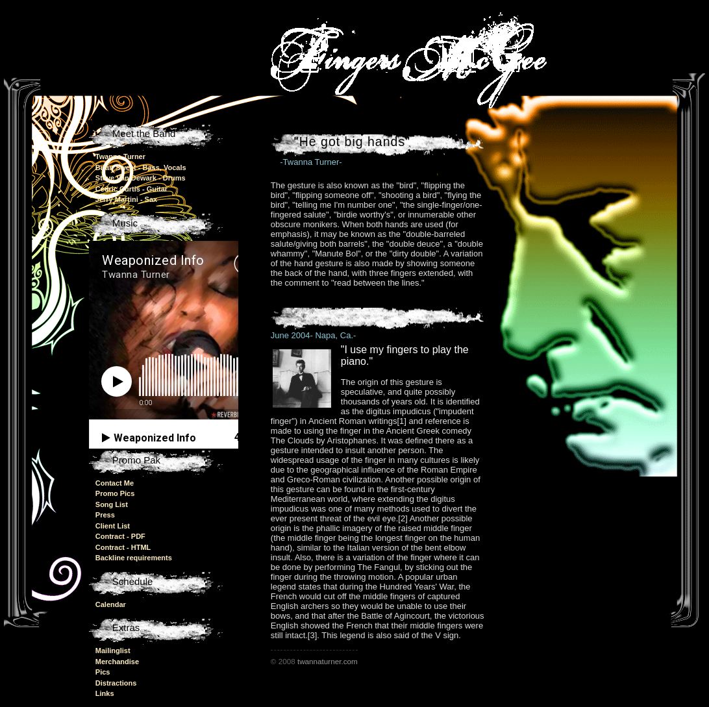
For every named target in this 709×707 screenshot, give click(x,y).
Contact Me (114, 483)
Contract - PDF (120, 536)
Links (104, 693)
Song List (111, 504)
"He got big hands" (352, 141)
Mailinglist (113, 650)
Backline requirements (133, 558)
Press (105, 515)
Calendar (110, 604)
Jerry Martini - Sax (126, 199)
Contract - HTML (123, 547)
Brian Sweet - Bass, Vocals (140, 167)
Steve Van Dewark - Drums (140, 178)
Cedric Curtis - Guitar (131, 189)
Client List (112, 526)
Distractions (116, 683)
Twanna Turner (120, 156)
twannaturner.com (327, 661)
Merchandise (117, 661)
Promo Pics (115, 493)
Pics (102, 672)
